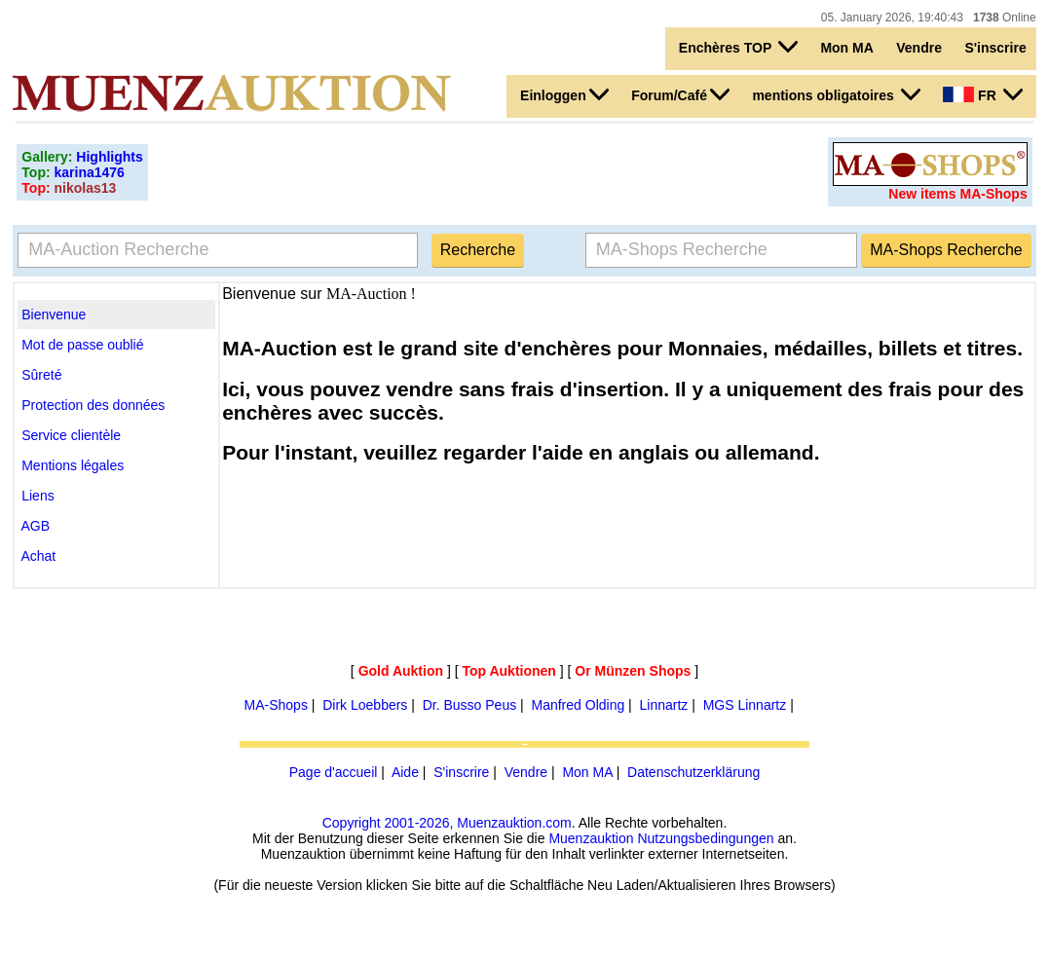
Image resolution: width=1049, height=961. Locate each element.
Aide (405, 772)
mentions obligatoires (835, 94)
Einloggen (564, 94)
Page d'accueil (333, 772)
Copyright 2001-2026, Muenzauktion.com (447, 823)
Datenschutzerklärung (693, 772)
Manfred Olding (578, 705)
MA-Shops (276, 705)
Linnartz (664, 705)
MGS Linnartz (745, 705)
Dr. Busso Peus (470, 705)
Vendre (919, 47)
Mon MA (846, 47)
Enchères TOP (738, 46)
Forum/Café (680, 94)
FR (982, 94)
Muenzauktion (590, 838)
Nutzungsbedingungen (705, 838)
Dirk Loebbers (364, 705)
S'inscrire (995, 47)
